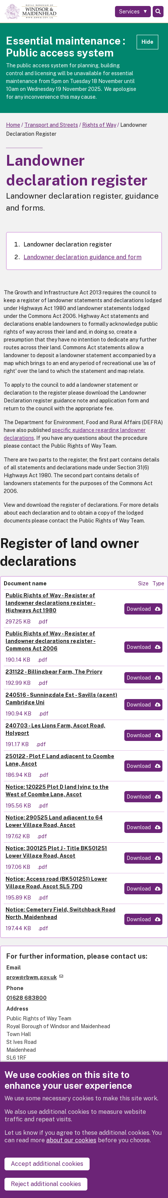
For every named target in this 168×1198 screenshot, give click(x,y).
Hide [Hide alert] (147, 42)
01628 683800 (26, 998)
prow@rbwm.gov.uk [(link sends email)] (34, 977)
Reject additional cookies (46, 1184)
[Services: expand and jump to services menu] (133, 11)
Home (13, 125)
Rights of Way (99, 125)
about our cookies (71, 1140)
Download (139, 609)
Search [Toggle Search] (158, 11)
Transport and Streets (51, 125)
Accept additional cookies (47, 1163)
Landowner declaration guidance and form (82, 257)
